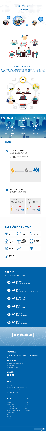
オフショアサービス (11, 422)
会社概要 (27, 405)
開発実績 (27, 409)
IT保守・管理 (9, 418)
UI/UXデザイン (10, 420)
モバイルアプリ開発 (11, 405)
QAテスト (9, 416)
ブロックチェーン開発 (11, 414)
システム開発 (9, 403)
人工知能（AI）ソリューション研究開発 (14, 412)
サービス (27, 407)
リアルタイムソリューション (12, 409)
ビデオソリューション (11, 407)
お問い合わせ (27, 412)
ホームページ (27, 403)
